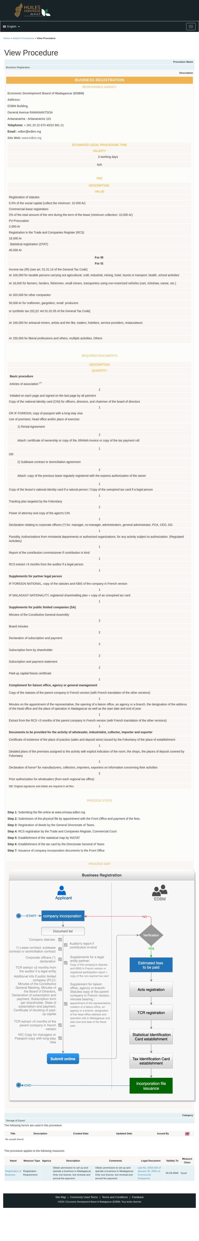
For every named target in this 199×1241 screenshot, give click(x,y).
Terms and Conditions (115, 1197)
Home (6, 38)
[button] (10, 26)
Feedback (138, 1197)
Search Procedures (23, 38)
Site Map (60, 1197)
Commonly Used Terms (84, 1197)
